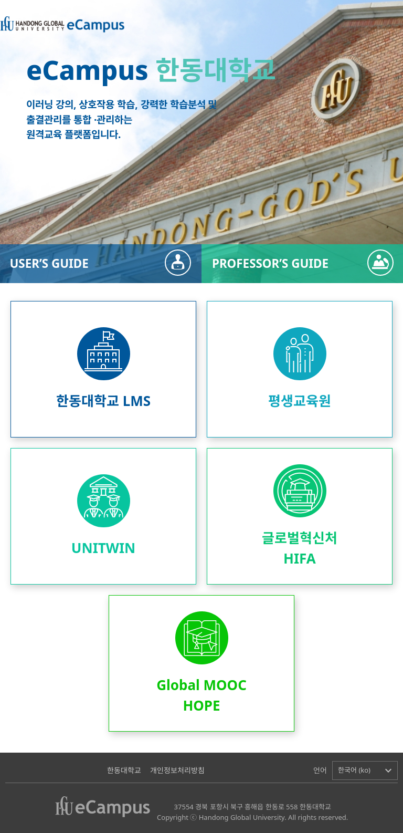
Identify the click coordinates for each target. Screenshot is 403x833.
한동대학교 (124, 770)
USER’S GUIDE (48, 263)
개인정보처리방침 (177, 770)
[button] (365, 770)
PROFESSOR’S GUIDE (270, 263)
